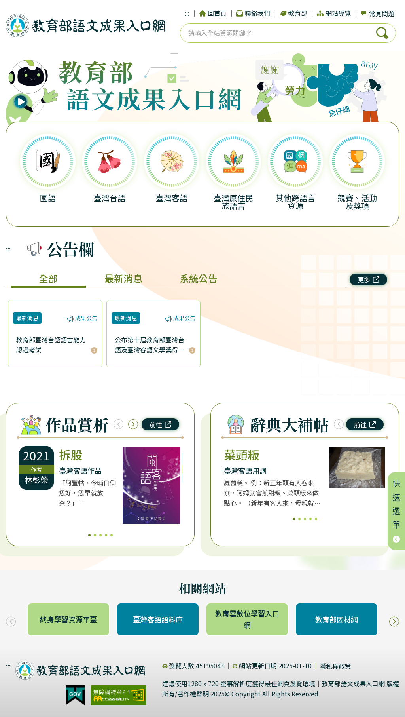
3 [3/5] (100, 535)
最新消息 (123, 278)
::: (187, 13)
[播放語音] (33, 92)
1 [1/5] (89, 535)
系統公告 (199, 278)
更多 (368, 279)
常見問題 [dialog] (377, 13)
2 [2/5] (95, 535)
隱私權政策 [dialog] (335, 666)
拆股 (71, 454)
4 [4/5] (106, 535)
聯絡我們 (253, 13)
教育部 (293, 13)
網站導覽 (334, 13)
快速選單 (396, 511)
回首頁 (213, 13)
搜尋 (382, 33)
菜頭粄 (241, 454)
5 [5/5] (111, 535)
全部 (48, 278)
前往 (160, 424)
